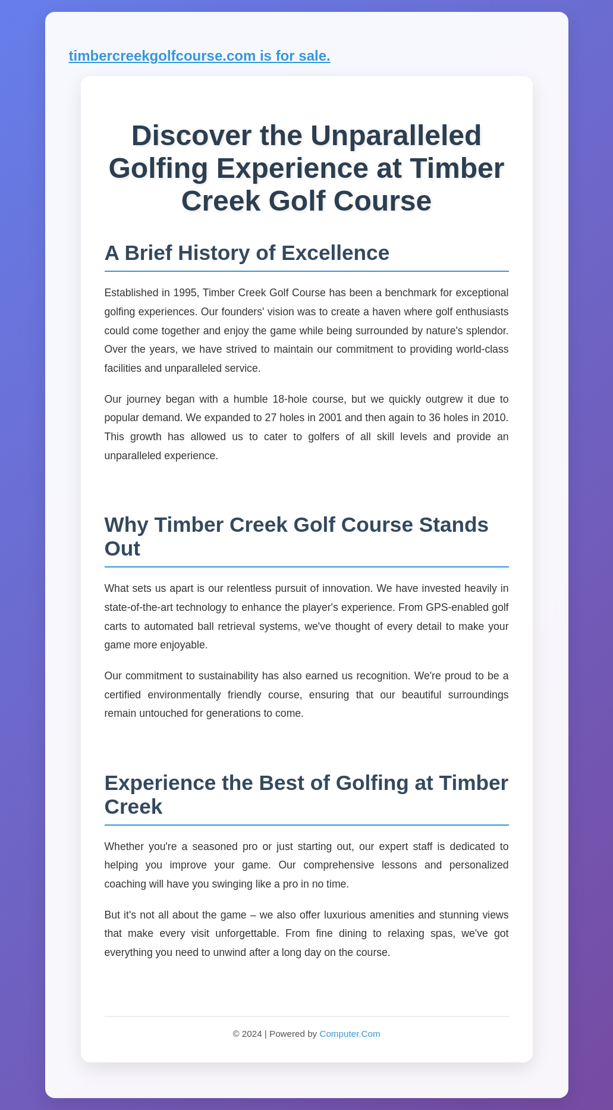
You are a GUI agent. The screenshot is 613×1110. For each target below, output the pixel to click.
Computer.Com (349, 1034)
